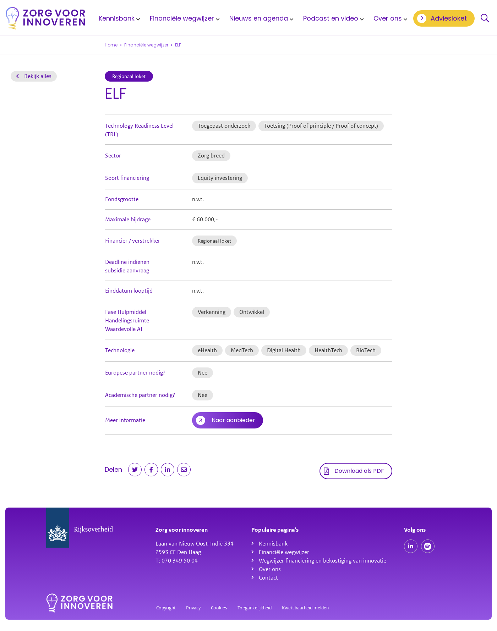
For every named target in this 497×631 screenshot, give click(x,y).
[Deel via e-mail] (184, 469)
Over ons (387, 18)
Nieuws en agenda (258, 18)
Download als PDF (359, 471)
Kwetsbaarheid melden (305, 608)
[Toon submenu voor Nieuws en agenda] (290, 18)
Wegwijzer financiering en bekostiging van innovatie (322, 560)
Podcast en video (330, 18)
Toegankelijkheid (254, 608)
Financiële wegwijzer (182, 18)
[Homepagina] (45, 18)
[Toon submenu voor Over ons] (404, 18)
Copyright (166, 608)
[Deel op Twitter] (135, 469)
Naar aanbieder (233, 420)
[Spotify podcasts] (428, 546)
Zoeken (485, 18)
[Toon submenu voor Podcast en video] (361, 18)
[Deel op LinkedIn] (167, 469)
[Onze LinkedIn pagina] (410, 546)
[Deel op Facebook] (151, 469)
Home (111, 45)
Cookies (219, 608)
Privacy (193, 608)
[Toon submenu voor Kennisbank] (137, 18)
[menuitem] (118, 18)
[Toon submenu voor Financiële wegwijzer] (216, 18)
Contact (268, 577)
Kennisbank (117, 18)
